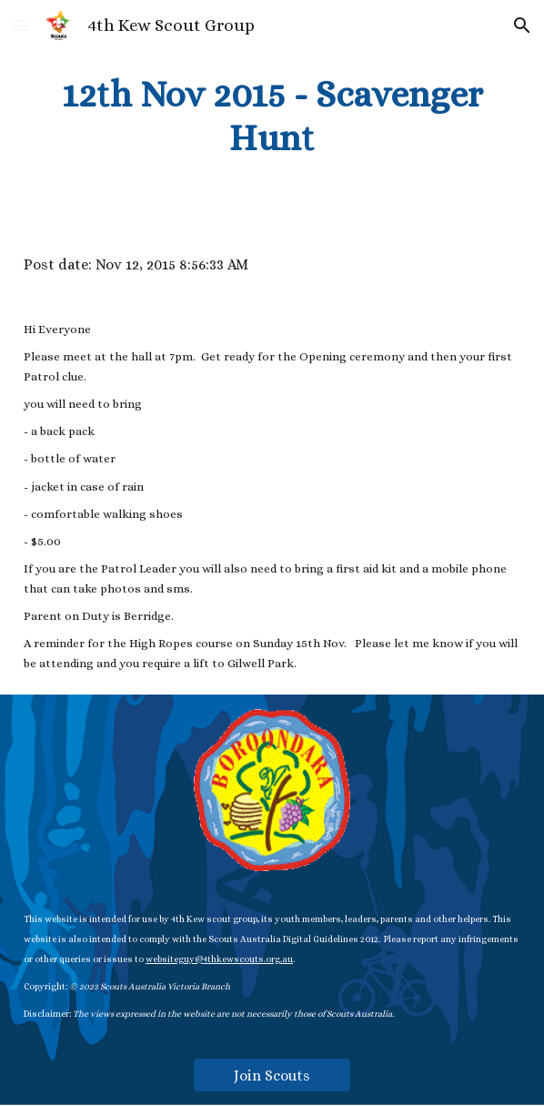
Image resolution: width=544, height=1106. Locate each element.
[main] (272, 116)
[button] (22, 25)
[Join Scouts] (272, 1075)
